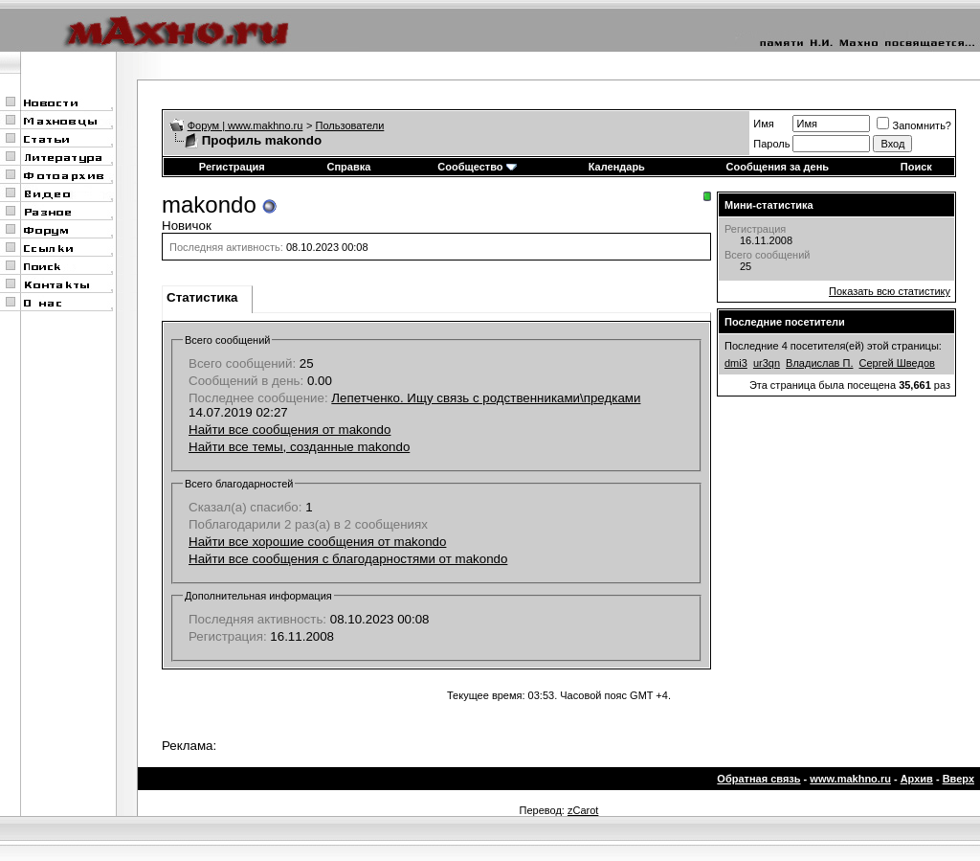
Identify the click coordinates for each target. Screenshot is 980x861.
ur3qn (766, 363)
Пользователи (350, 125)
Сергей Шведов (897, 363)
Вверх (958, 778)
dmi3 (735, 363)
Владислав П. (819, 363)
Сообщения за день (777, 166)
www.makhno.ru (850, 778)
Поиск (916, 166)
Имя (763, 123)
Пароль (771, 143)
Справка (348, 166)
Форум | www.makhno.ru (245, 125)
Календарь (617, 166)
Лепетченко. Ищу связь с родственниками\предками (485, 398)
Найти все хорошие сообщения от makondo (317, 541)
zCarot (583, 810)
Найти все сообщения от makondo (289, 429)
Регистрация (232, 166)
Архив (917, 778)
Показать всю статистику (889, 291)
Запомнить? (914, 125)
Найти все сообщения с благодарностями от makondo (348, 559)
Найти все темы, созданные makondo (299, 447)
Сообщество (476, 166)
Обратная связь (758, 778)
